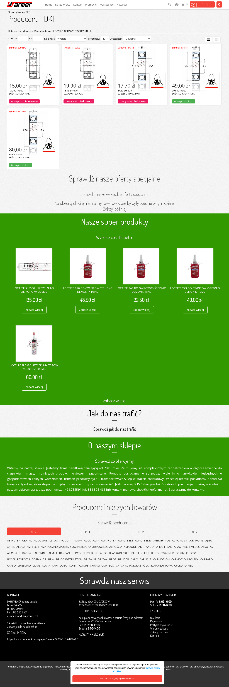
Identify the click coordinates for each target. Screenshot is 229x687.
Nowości (121, 4)
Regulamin (156, 621)
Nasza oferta (62, 4)
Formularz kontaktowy (32, 623)
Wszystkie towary (43, 31)
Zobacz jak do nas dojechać (22, 626)
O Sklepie (155, 618)
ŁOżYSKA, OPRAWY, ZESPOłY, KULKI (72, 31)
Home (48, 4)
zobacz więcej (114, 400)
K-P (141, 531)
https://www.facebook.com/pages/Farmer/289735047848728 (42, 639)
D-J (87, 531)
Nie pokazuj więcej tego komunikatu (117, 678)
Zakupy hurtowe (159, 632)
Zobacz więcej (34, 309)
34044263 (12, 623)
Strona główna (16, 12)
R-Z (195, 531)
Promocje (91, 4)
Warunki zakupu (159, 628)
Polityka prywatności (161, 625)
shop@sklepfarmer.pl (26, 616)
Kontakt (77, 4)
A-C (34, 531)
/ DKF (27, 12)
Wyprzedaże (106, 4)
